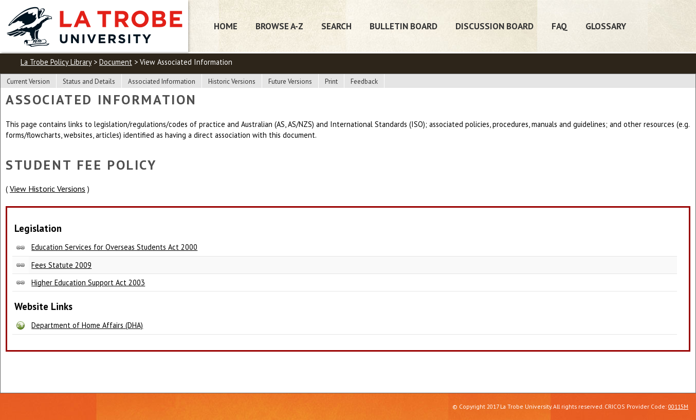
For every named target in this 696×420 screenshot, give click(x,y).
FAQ (559, 26)
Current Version (28, 81)
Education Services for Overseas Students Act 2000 (114, 247)
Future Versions (290, 81)
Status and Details (89, 81)
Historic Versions (231, 81)
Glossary (605, 26)
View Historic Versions (47, 189)
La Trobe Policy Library (56, 62)
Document (115, 62)
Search (336, 26)
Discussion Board (494, 26)
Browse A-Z (279, 26)
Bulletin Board (403, 26)
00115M (678, 406)
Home (225, 26)
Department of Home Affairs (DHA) (87, 325)
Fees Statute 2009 (61, 265)
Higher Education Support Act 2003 (88, 282)
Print (331, 81)
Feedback (364, 81)
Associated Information (161, 81)
